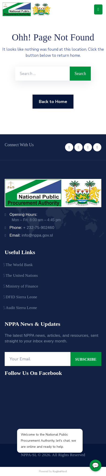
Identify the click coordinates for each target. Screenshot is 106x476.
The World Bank (19, 265)
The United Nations (22, 275)
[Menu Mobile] (98, 9)
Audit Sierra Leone (21, 307)
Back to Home (53, 101)
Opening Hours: (23, 214)
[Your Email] (37, 359)
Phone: (31, 227)
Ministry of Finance (22, 286)
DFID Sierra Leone (21, 297)
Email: (31, 235)
